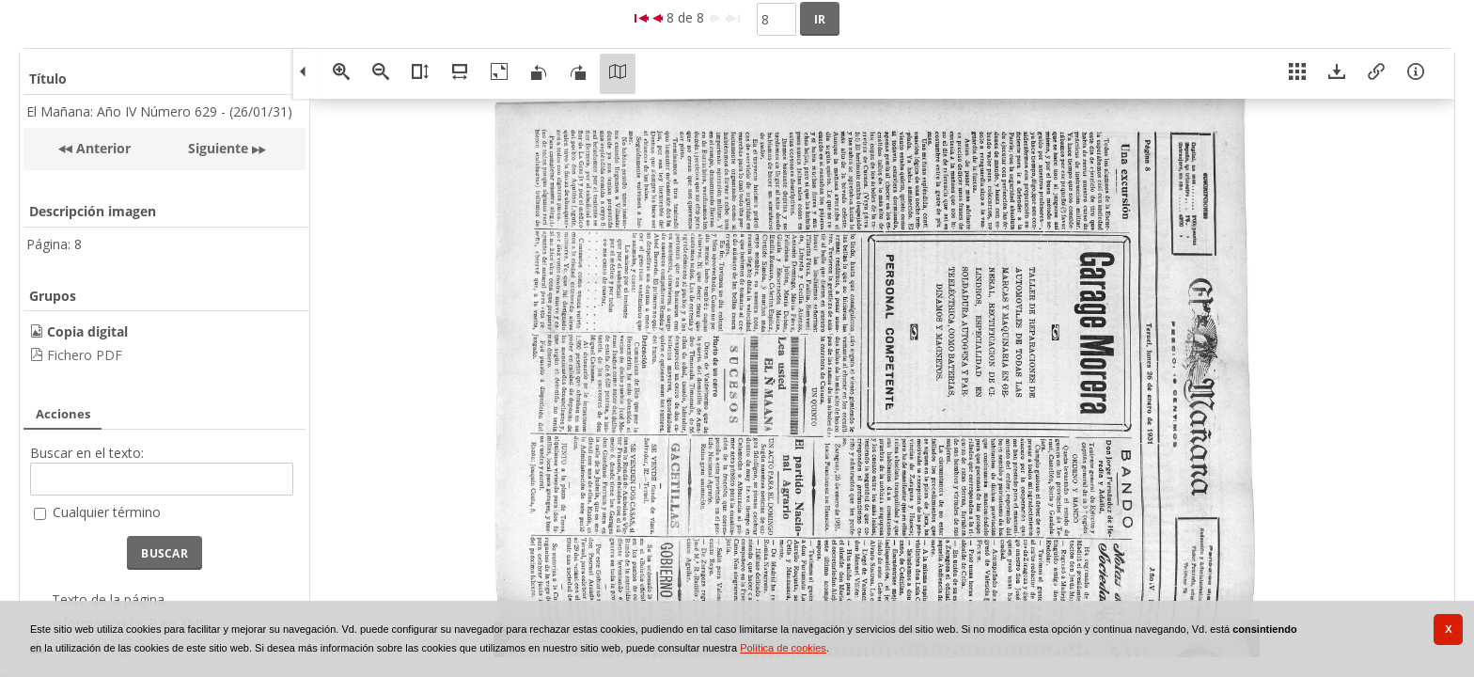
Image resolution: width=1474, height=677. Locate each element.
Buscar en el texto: (87, 453)
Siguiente (218, 148)
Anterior (101, 148)
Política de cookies (783, 647)
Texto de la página (108, 599)
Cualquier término (107, 512)
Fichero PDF (84, 355)
